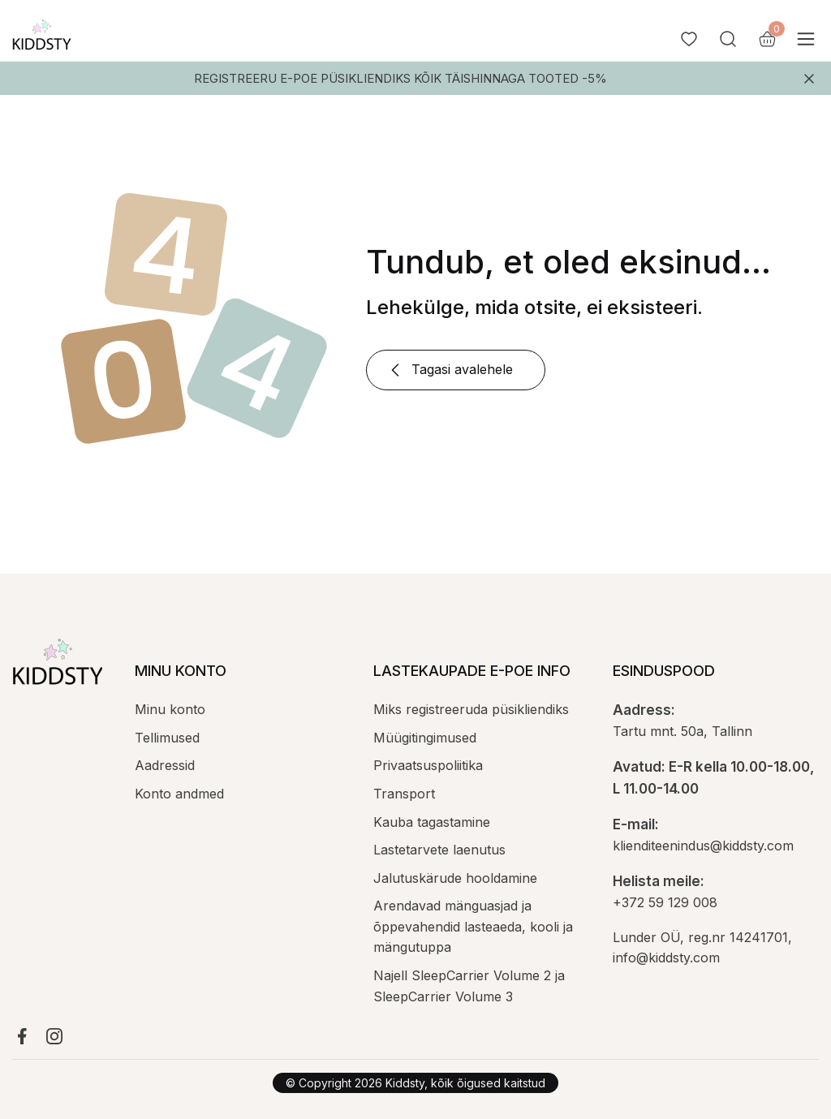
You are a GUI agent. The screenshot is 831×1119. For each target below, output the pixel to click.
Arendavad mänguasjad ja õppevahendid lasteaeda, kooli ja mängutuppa (473, 926)
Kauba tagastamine (431, 822)
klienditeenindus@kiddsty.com (703, 845)
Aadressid (165, 765)
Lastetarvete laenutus (439, 849)
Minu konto (170, 709)
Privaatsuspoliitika (428, 765)
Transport (404, 793)
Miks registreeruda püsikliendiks (471, 709)
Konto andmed (179, 793)
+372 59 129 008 (665, 902)
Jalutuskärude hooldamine (455, 878)
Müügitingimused (424, 738)
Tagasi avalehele (449, 370)
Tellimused (167, 738)
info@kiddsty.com (666, 957)
